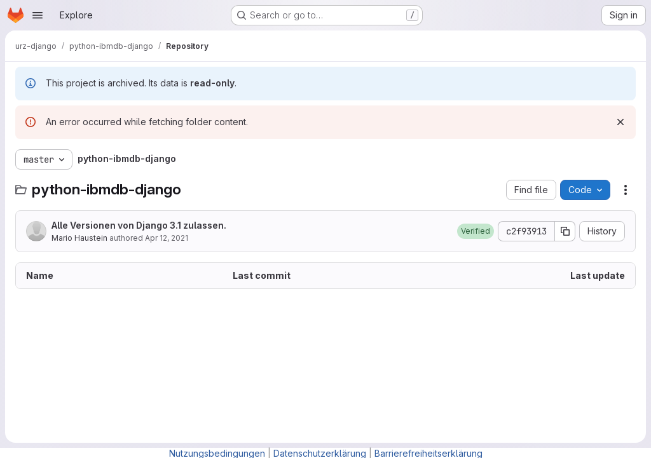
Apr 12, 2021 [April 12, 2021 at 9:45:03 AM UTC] (166, 238)
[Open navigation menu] (37, 15)
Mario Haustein (79, 238)
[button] (475, 231)
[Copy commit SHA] (565, 231)
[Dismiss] (620, 122)
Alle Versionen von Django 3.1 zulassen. (138, 225)
